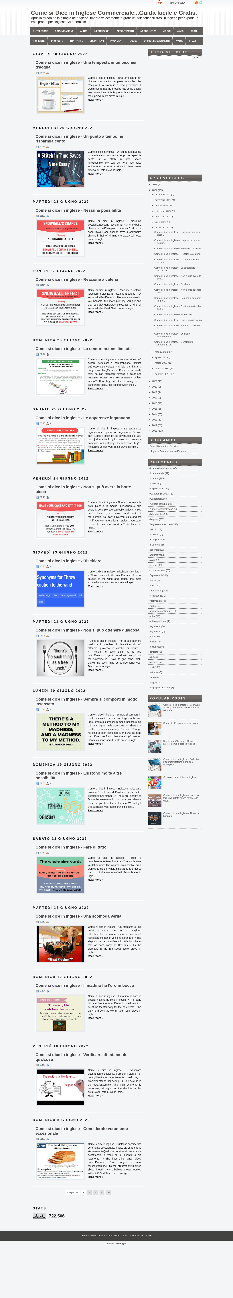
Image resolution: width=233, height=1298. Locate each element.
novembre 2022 (163, 200)
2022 (155, 190)
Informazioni (102, 31)
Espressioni (155, 575)
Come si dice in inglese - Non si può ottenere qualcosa (87, 630)
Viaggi (167, 31)
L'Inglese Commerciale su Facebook (168, 451)
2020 (155, 386)
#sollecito (154, 534)
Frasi (192, 41)
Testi (194, 31)
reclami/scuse (156, 646)
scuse (152, 657)
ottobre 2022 (162, 205)
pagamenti (155, 626)
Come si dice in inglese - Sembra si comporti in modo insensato (86, 701)
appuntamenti (156, 555)
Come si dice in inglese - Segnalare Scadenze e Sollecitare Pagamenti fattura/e (182, 707)
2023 (155, 184)
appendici (154, 549)
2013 (155, 419)
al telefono (154, 544)
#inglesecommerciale (160, 524)
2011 (155, 430)
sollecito (153, 662)
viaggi (152, 682)
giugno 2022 (162, 227)
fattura (152, 580)
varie (152, 677)
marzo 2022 (161, 362)
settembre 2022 (163, 211)
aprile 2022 (161, 357)
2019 (155, 392)
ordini (152, 616)
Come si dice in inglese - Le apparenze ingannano (82, 418)
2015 (155, 408)
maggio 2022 (162, 352)
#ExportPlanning (158, 504)
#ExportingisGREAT (159, 493)
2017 (155, 397)
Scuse (133, 41)
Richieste (39, 41)
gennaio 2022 (162, 374)
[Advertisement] (175, 117)
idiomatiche (155, 590)
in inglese (154, 595)
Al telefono (40, 31)
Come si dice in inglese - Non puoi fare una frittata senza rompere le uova (181, 798)
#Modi (152, 529)
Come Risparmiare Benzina (163, 446)
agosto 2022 (162, 216)
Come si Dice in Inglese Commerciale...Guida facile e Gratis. (114, 12)
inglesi (152, 606)
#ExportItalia (156, 498)
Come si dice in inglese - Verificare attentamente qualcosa (81, 1057)
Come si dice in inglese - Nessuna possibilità (78, 210)
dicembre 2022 (163, 194)
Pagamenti (116, 41)
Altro (83, 31)
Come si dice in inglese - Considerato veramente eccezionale (81, 1131)
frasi (151, 585)
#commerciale (156, 473)
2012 (155, 425)
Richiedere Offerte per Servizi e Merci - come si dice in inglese (179, 742)
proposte (154, 636)
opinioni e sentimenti (160, 611)
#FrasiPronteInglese (160, 509)
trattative (154, 672)
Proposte (57, 41)
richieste (153, 651)
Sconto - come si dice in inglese (180, 777)
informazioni (155, 600)
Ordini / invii (97, 41)
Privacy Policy (177, 3)
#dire (152, 483)
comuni (153, 565)
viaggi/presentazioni (159, 687)
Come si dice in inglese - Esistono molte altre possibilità (78, 775)
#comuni (153, 478)
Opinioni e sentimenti (157, 41)
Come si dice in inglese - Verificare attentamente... (172, 335)
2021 (155, 381)
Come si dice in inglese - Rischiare (68, 561)
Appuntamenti (125, 31)
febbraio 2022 (162, 368)
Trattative (76, 41)
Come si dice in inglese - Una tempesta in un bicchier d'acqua (86, 64)
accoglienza (155, 539)
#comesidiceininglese (160, 468)
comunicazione (64, 31)
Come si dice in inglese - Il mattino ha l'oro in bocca (84, 985)
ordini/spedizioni (157, 621)
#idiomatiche (156, 514)
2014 (155, 414)
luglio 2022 (161, 222)
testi (151, 667)
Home (159, 3)
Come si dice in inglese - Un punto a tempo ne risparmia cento (79, 138)
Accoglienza (148, 31)
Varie (179, 41)
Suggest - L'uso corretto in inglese (181, 723)
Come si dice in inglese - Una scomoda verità (78, 916)
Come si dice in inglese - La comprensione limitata (83, 348)
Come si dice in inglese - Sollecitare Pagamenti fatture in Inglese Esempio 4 (182, 762)
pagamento (155, 631)
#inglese (153, 519)
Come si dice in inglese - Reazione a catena (76, 279)
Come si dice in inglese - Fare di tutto (70, 847)
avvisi (180, 31)
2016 (155, 403)
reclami (153, 641)
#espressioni (156, 488)
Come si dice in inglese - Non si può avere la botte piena (83, 489)
